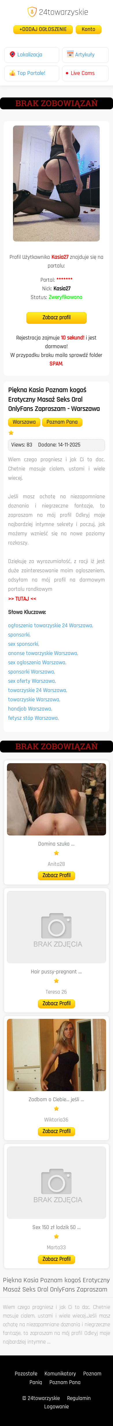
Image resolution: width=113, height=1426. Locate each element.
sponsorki (18, 635)
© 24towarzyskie (41, 1398)
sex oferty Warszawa (31, 681)
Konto (88, 29)
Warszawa (24, 422)
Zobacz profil (56, 318)
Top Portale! (27, 73)
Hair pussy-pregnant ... (56, 972)
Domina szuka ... (56, 844)
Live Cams (83, 73)
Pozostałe (26, 1374)
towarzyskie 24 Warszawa (37, 690)
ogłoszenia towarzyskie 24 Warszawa (50, 626)
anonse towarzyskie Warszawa (42, 653)
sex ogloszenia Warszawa (36, 663)
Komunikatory (60, 1374)
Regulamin (79, 1398)
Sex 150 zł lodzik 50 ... (56, 1228)
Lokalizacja (25, 55)
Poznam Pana (62, 422)
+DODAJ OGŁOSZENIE (43, 29)
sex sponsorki (23, 644)
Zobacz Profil (56, 876)
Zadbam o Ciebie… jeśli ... (56, 1100)
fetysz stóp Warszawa (33, 718)
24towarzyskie (57, 12)
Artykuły (81, 55)
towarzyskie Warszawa (33, 700)
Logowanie (56, 1407)
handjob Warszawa (29, 709)
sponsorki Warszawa (31, 672)
